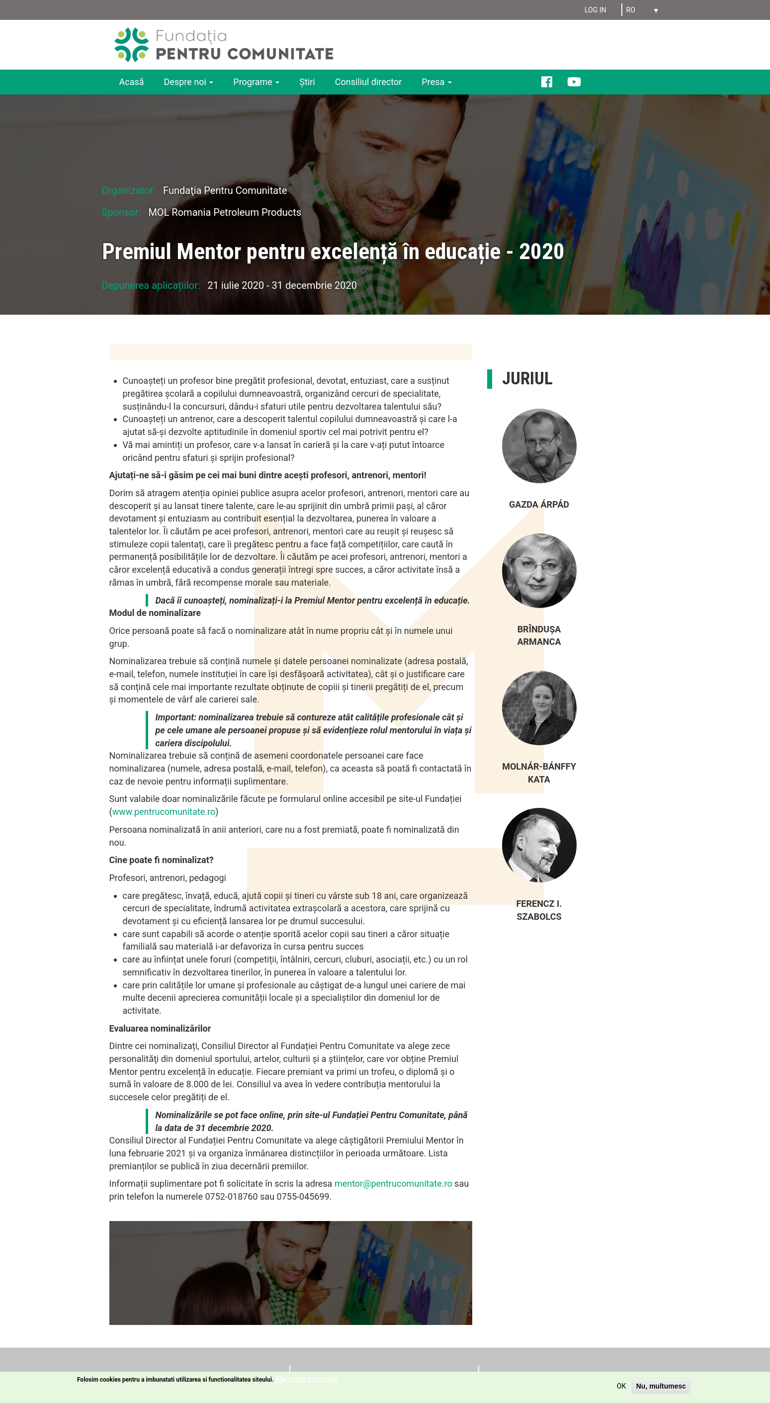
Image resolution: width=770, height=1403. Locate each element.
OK (621, 1387)
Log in (595, 10)
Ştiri (307, 82)
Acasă (131, 82)
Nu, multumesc (661, 1387)
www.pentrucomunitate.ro (164, 811)
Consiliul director (368, 82)
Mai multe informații (306, 1380)
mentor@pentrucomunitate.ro (393, 1183)
